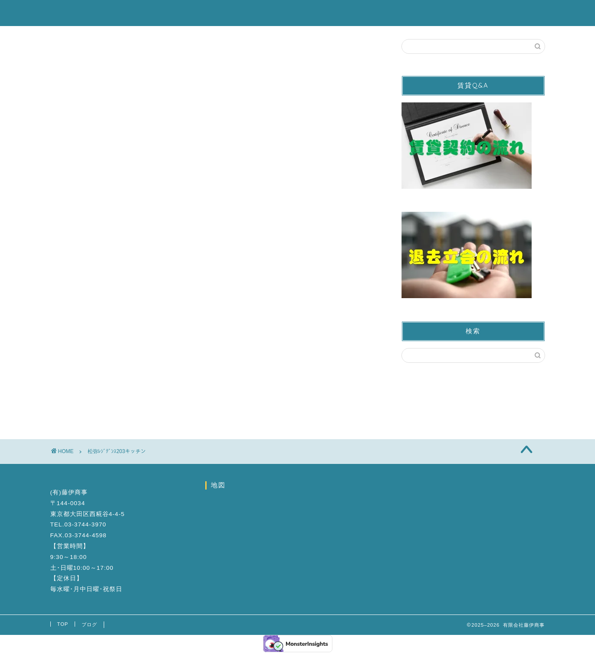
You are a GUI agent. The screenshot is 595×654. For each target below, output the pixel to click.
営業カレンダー (359, 13)
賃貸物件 (256, 13)
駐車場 (302, 13)
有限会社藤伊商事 (89, 12)
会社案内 (482, 13)
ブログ (528, 13)
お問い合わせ (426, 13)
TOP (63, 624)
